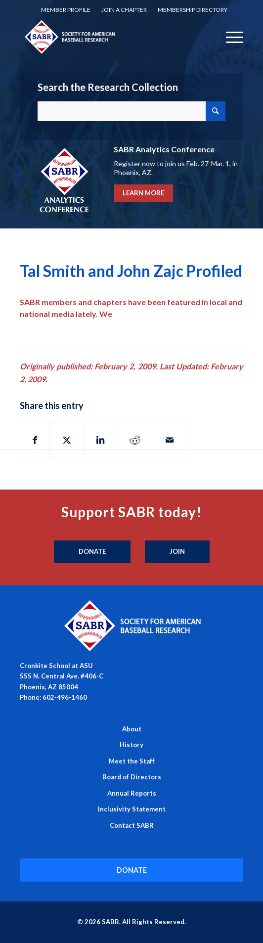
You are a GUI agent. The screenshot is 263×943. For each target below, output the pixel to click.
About (131, 729)
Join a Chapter (124, 9)
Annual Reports (131, 793)
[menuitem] (65, 9)
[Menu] (229, 36)
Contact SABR (132, 825)
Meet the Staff (132, 761)
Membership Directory (192, 9)
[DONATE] (131, 870)
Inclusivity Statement (132, 809)
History (131, 745)
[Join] (177, 551)
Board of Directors (131, 777)
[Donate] (92, 551)
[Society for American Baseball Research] (109, 36)
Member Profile (65, 9)
